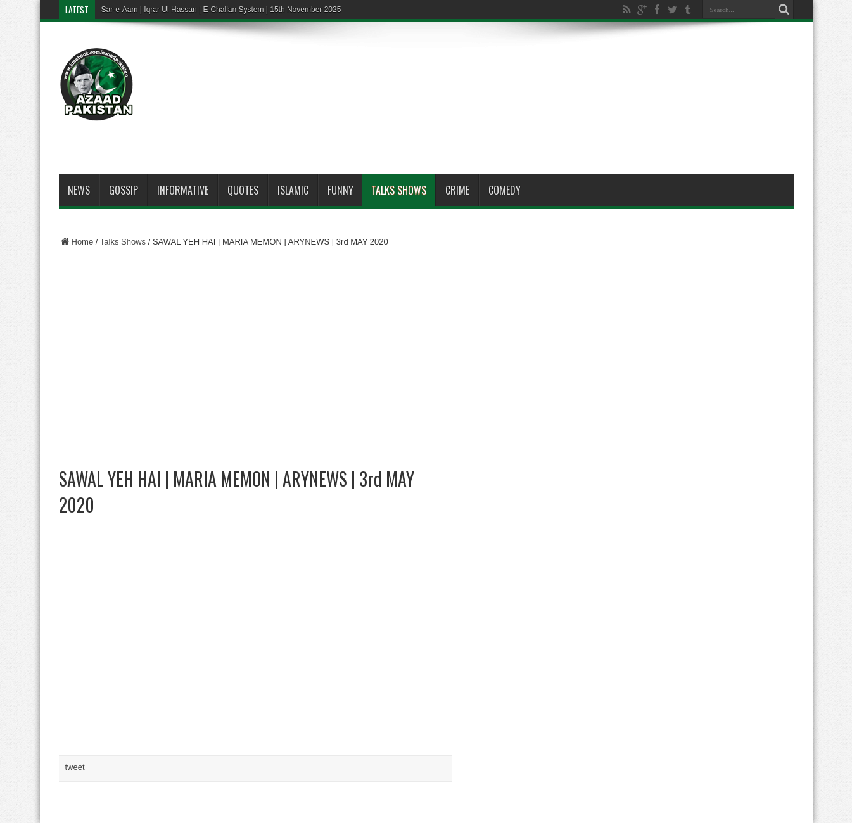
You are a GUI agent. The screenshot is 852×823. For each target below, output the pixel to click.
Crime (457, 190)
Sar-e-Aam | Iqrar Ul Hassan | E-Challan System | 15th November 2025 (221, 9)
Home (76, 241)
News (79, 190)
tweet (75, 767)
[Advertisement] (563, 70)
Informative (182, 190)
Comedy (504, 190)
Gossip (123, 190)
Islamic (292, 190)
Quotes (242, 190)
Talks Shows (398, 190)
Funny (340, 190)
